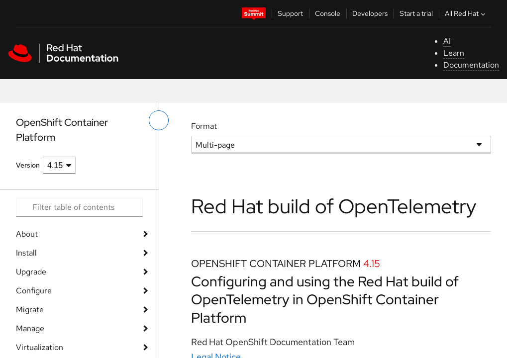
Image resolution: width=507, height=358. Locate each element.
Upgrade (31, 272)
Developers (370, 13)
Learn (453, 53)
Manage (30, 328)
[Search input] (79, 207)
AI (447, 41)
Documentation (471, 65)
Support (290, 13)
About (27, 234)
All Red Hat (466, 13)
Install (26, 253)
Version (28, 165)
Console (327, 13)
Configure (34, 290)
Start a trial (416, 13)
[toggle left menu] (159, 120)
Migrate (30, 309)
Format (204, 126)
